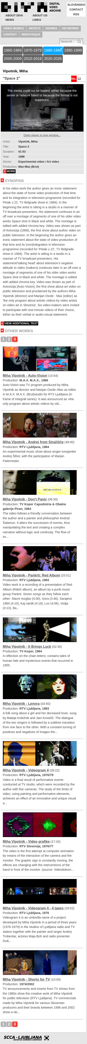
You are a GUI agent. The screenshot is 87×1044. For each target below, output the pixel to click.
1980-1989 (53, 50)
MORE (11, 171)
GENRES (51, 28)
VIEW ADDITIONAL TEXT (21, 323)
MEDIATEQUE (31, 34)
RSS (76, 14)
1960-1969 (13, 50)
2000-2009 (13, 59)
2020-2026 (53, 59)
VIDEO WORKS (13, 28)
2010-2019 (33, 59)
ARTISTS (35, 28)
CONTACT (76, 9)
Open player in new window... (42, 135)
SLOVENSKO (76, 4)
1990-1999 (73, 50)
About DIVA (14, 15)
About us (40, 15)
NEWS (9, 19)
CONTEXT (10, 34)
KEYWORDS (70, 28)
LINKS (37, 19)
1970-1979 (33, 50)
